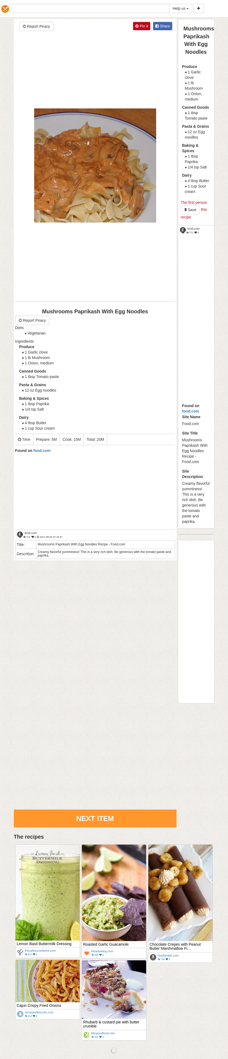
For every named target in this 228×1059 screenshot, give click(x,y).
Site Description (192, 474)
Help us (181, 8)
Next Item (95, 818)
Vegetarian (36, 333)
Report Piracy (36, 26)
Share (162, 26)
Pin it (141, 26)
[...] (89, 8)
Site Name (191, 417)
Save (190, 210)
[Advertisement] (95, 70)
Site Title (190, 433)
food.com (190, 411)
